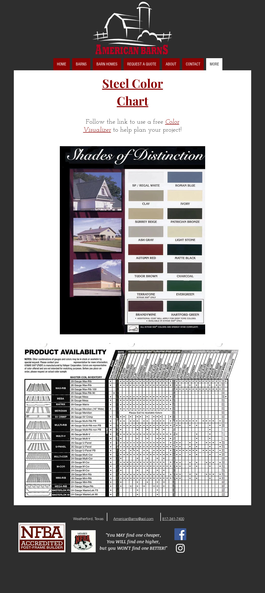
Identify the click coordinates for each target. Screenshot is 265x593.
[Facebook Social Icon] (180, 534)
